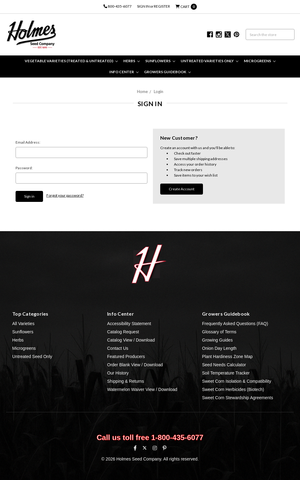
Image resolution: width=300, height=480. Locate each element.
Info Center (124, 72)
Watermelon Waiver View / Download (142, 389)
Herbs (131, 61)
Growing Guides (217, 340)
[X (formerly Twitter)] (144, 448)
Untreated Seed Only (32, 356)
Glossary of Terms (219, 331)
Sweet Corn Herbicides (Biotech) (233, 389)
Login (158, 91)
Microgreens (260, 61)
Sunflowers (160, 61)
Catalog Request (123, 331)
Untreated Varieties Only (209, 61)
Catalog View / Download (131, 340)
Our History (118, 373)
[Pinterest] (164, 448)
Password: (24, 168)
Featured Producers (126, 356)
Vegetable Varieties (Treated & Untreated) (71, 61)
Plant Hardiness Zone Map (227, 356)
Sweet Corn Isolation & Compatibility (236, 381)
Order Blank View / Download (135, 364)
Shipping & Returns (125, 381)
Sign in (143, 6)
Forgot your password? (65, 195)
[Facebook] (135, 448)
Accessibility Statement (129, 323)
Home (142, 91)
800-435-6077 (117, 6)
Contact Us (117, 348)
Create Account (181, 189)
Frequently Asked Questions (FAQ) (235, 323)
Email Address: (28, 142)
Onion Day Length (219, 348)
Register (162, 6)
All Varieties (23, 323)
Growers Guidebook (167, 72)
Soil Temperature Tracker (226, 373)
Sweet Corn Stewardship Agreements (237, 397)
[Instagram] (155, 448)
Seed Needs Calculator (224, 364)
